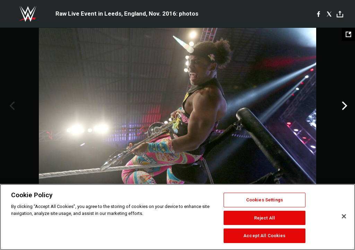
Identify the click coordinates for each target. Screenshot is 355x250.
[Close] (344, 216)
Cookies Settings (264, 199)
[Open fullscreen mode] (348, 34)
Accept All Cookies (264, 235)
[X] (329, 13)
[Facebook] (318, 13)
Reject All (264, 217)
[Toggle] (340, 14)
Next (344, 105)
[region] (177, 217)
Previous (11, 105)
